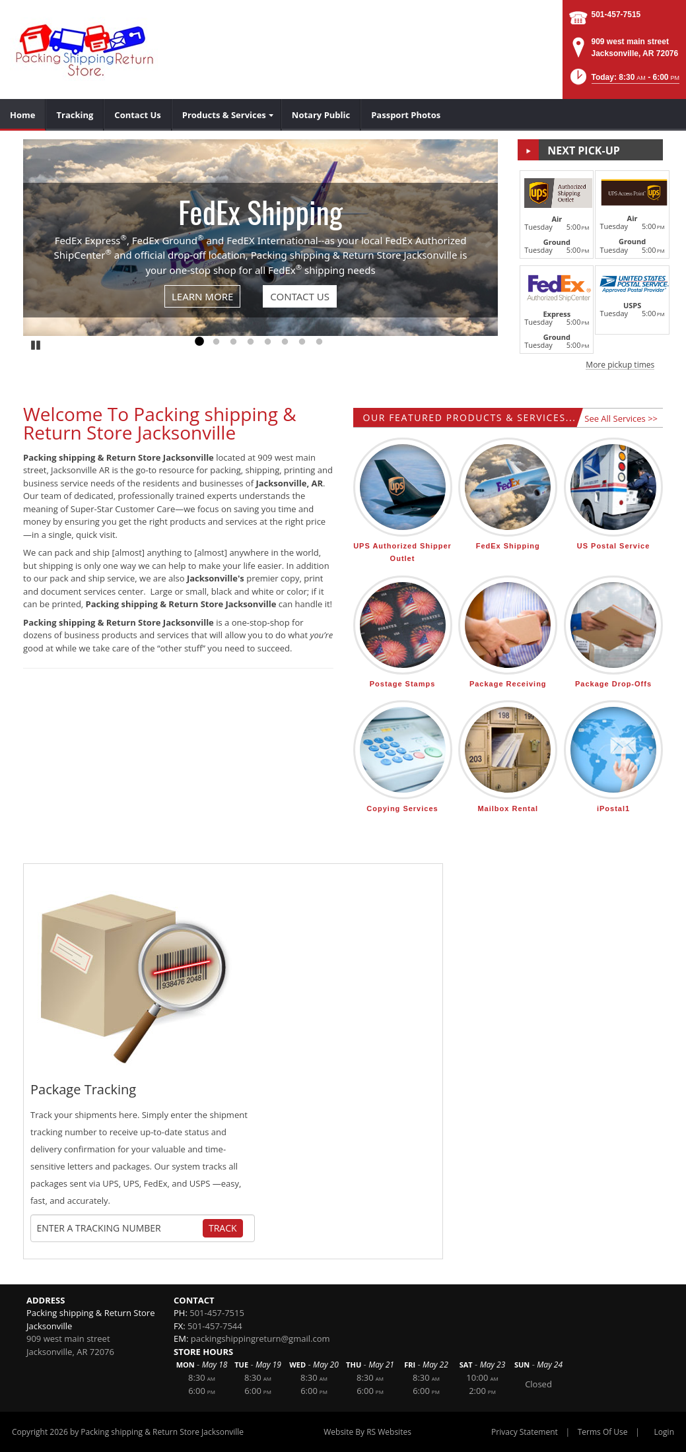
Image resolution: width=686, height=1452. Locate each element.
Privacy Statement (524, 1431)
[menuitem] (23, 115)
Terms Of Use (603, 1431)
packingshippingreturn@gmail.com (260, 1338)
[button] (623, 81)
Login (664, 1431)
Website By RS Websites (367, 1431)
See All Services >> (621, 418)
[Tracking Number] (119, 1228)
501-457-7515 (616, 14)
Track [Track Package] (223, 1228)
